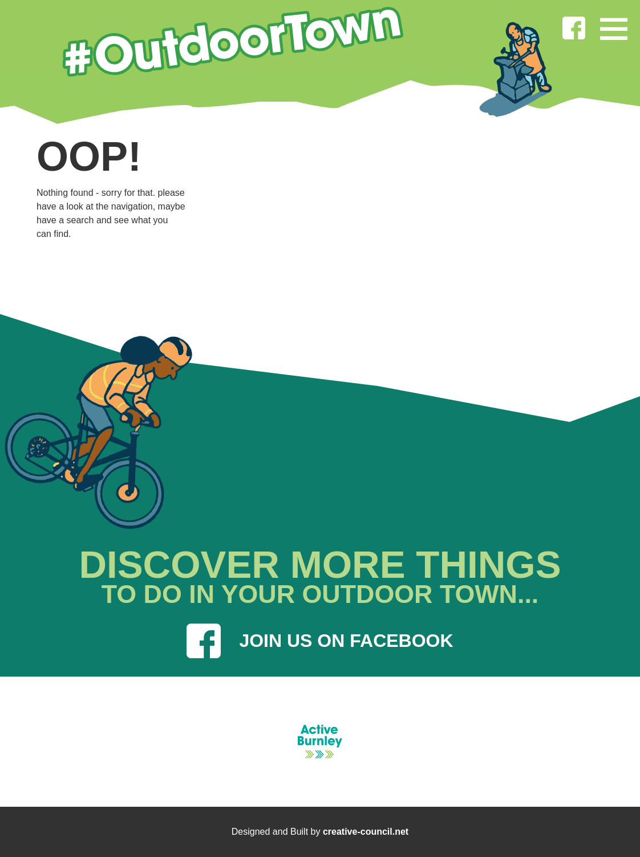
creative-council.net (365, 831)
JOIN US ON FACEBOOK (320, 640)
